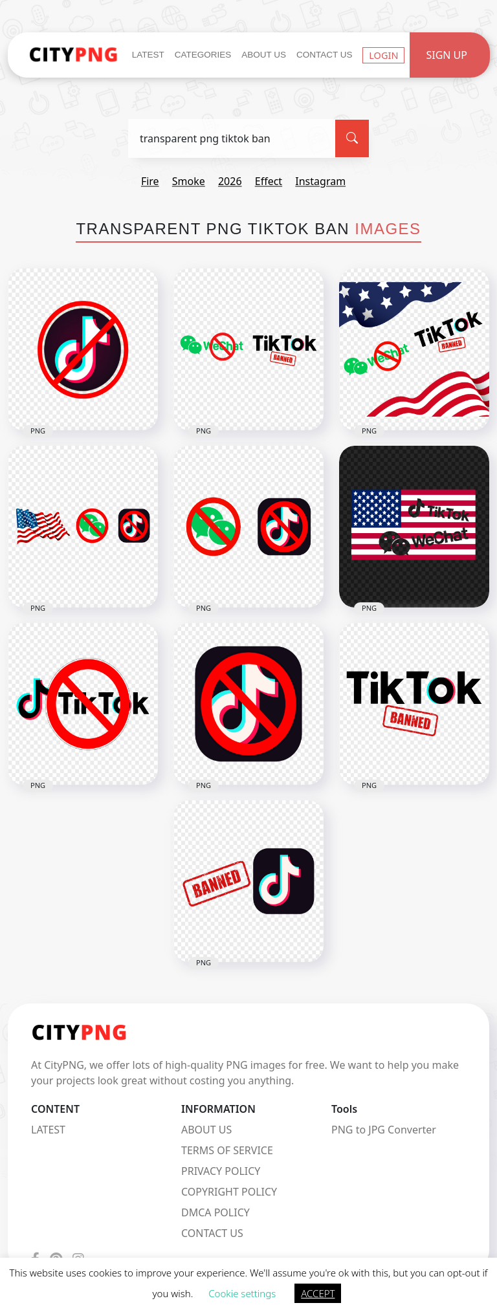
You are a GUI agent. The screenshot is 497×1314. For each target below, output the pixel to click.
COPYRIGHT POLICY (229, 1192)
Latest (148, 55)
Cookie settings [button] (242, 1293)
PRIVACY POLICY (220, 1171)
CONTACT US (212, 1233)
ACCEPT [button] (318, 1293)
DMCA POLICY (215, 1212)
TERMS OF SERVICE (227, 1150)
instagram (320, 181)
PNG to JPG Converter (383, 1129)
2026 (230, 181)
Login (383, 55)
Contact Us (324, 55)
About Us (263, 55)
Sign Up (446, 55)
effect (268, 181)
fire (150, 181)
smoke (188, 181)
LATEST (48, 1129)
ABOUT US (206, 1129)
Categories (203, 55)
